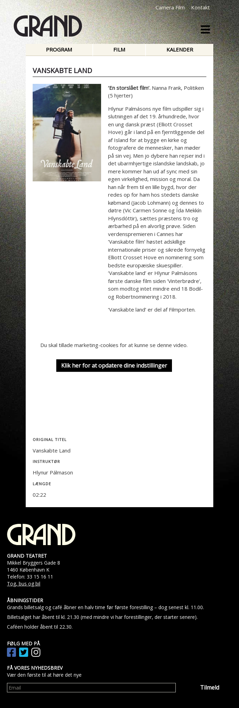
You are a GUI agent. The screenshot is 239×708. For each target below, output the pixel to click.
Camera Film (170, 7)
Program (59, 49)
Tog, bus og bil (23, 583)
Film (119, 49)
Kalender (179, 49)
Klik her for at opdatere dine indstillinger (114, 365)
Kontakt (200, 7)
